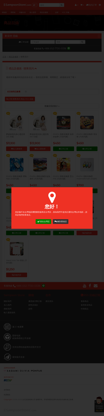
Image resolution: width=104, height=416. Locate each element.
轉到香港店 (60, 221)
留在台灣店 (43, 221)
